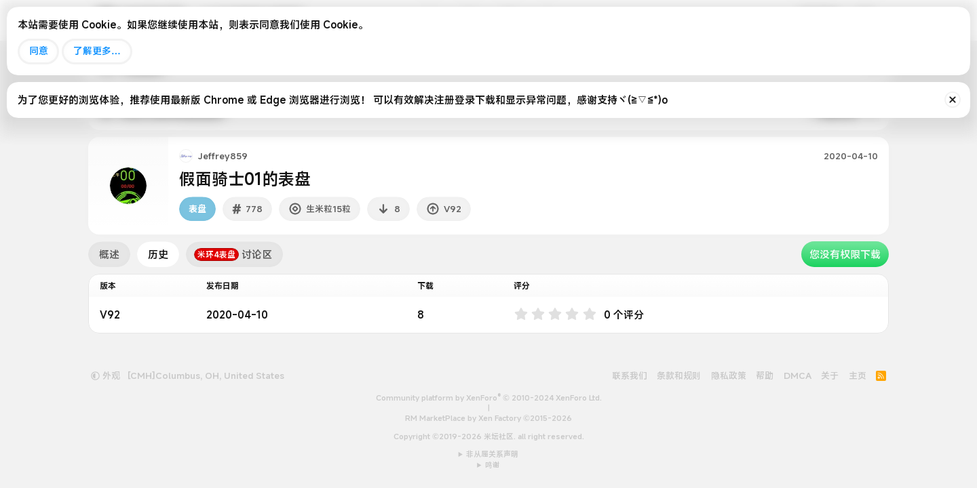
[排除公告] (952, 100)
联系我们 (629, 375)
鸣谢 (492, 465)
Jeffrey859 (223, 156)
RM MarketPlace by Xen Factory (488, 418)
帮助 (764, 375)
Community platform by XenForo (489, 398)
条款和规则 (679, 375)
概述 (109, 254)
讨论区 (233, 254)
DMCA (797, 375)
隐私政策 (728, 375)
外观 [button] (105, 375)
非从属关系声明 (492, 454)
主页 (857, 375)
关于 (830, 375)
